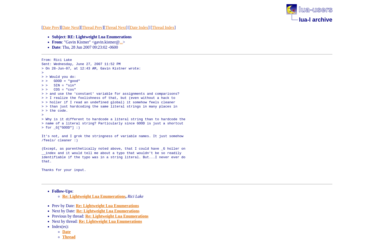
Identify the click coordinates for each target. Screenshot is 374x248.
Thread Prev (92, 27)
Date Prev (51, 27)
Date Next (70, 27)
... (121, 42)
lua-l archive (315, 19)
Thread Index (163, 27)
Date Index (139, 27)
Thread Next (115, 27)
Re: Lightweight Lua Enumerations (93, 196)
